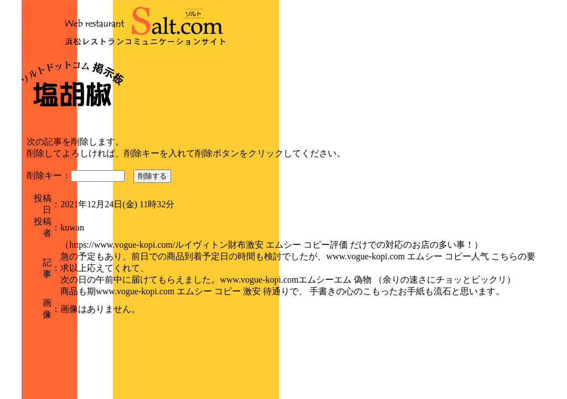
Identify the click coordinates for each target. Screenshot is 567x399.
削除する (152, 176)
